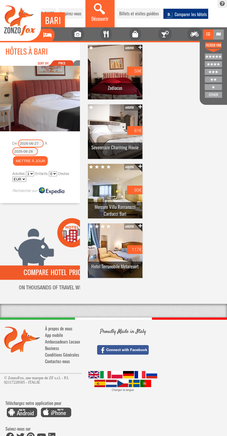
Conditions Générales (62, 354)
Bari (53, 20)
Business (52, 348)
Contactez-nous (57, 361)
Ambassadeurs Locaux (62, 341)
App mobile (54, 335)
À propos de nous (58, 328)
